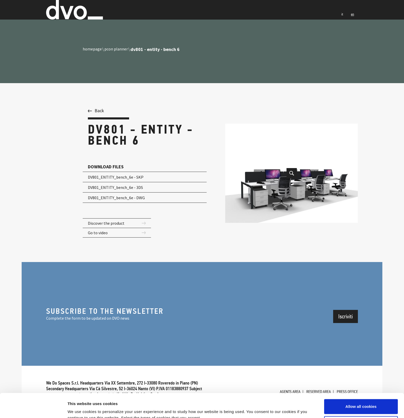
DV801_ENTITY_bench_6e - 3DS (119, 187)
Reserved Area (314, 353)
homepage (93, 49)
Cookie (52, 362)
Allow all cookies (361, 382)
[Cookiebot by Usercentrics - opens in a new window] (33, 408)
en (352, 21)
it (341, 21)
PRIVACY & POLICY (180, 356)
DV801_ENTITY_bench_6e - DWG (120, 198)
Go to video (99, 234)
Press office (346, 353)
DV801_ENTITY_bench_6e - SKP (119, 177)
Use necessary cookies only (361, 399)
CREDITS (71, 362)
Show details (79, 408)
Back (99, 111)
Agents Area (282, 353)
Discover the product (108, 224)
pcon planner (118, 49)
